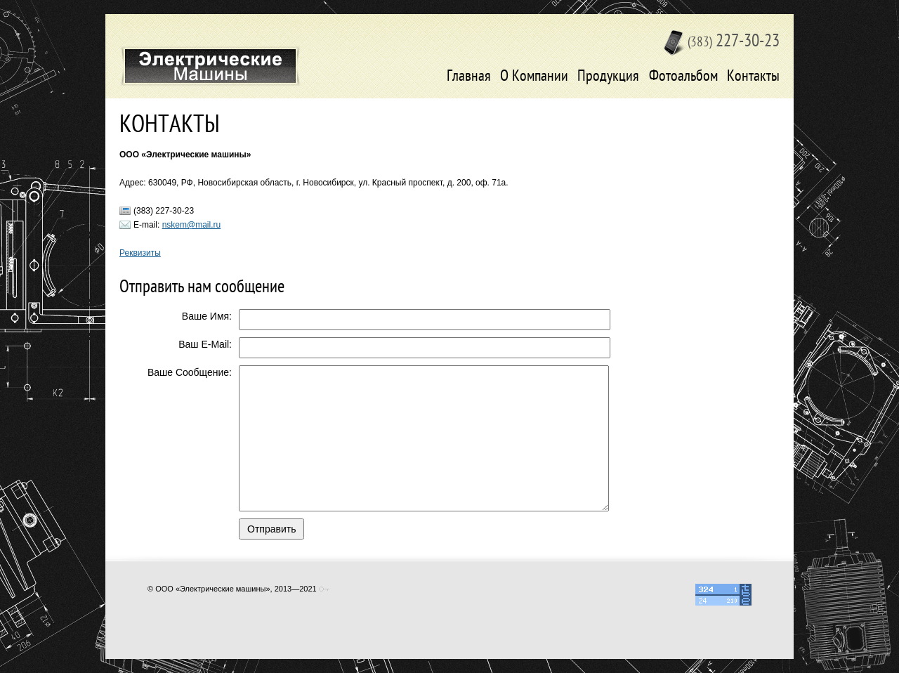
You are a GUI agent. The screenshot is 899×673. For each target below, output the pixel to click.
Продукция (608, 77)
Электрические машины (210, 66)
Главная (469, 77)
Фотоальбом (683, 77)
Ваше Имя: (207, 316)
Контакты (753, 77)
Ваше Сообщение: (189, 372)
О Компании (534, 77)
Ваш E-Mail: (205, 344)
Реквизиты (140, 253)
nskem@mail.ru (191, 225)
